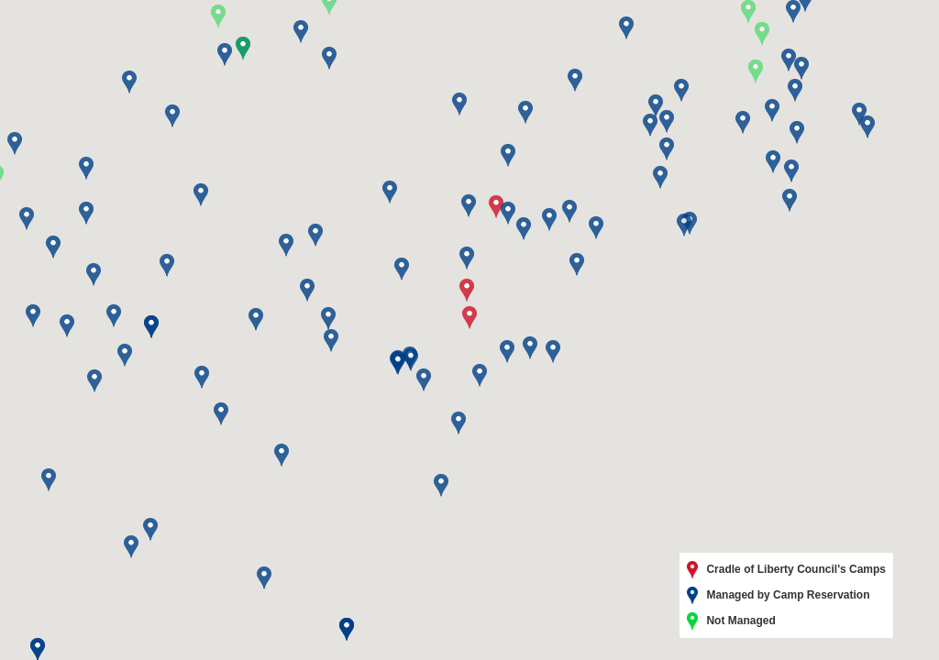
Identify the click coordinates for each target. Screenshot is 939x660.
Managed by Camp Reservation (778, 596)
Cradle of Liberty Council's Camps (786, 570)
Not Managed (731, 621)
